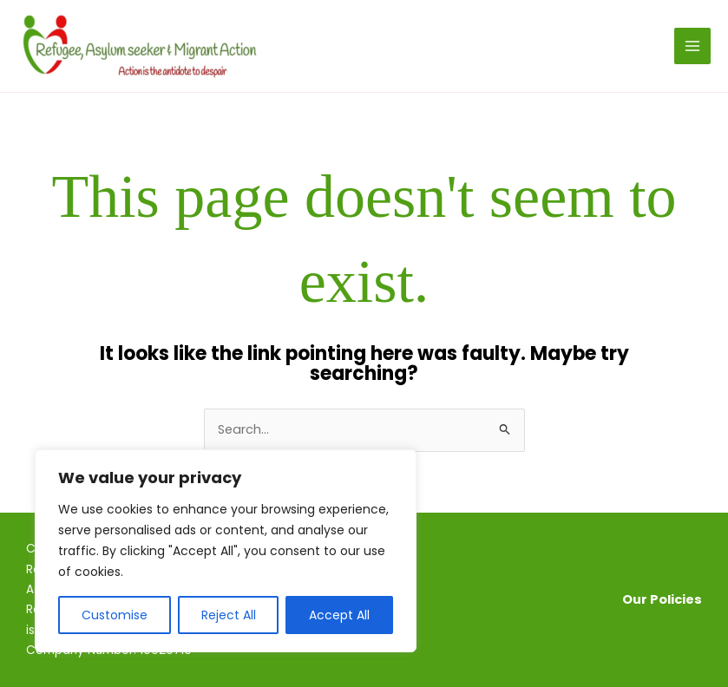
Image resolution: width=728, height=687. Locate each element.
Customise (115, 615)
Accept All (339, 615)
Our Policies (662, 599)
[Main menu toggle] (692, 46)
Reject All (228, 615)
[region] (225, 550)
